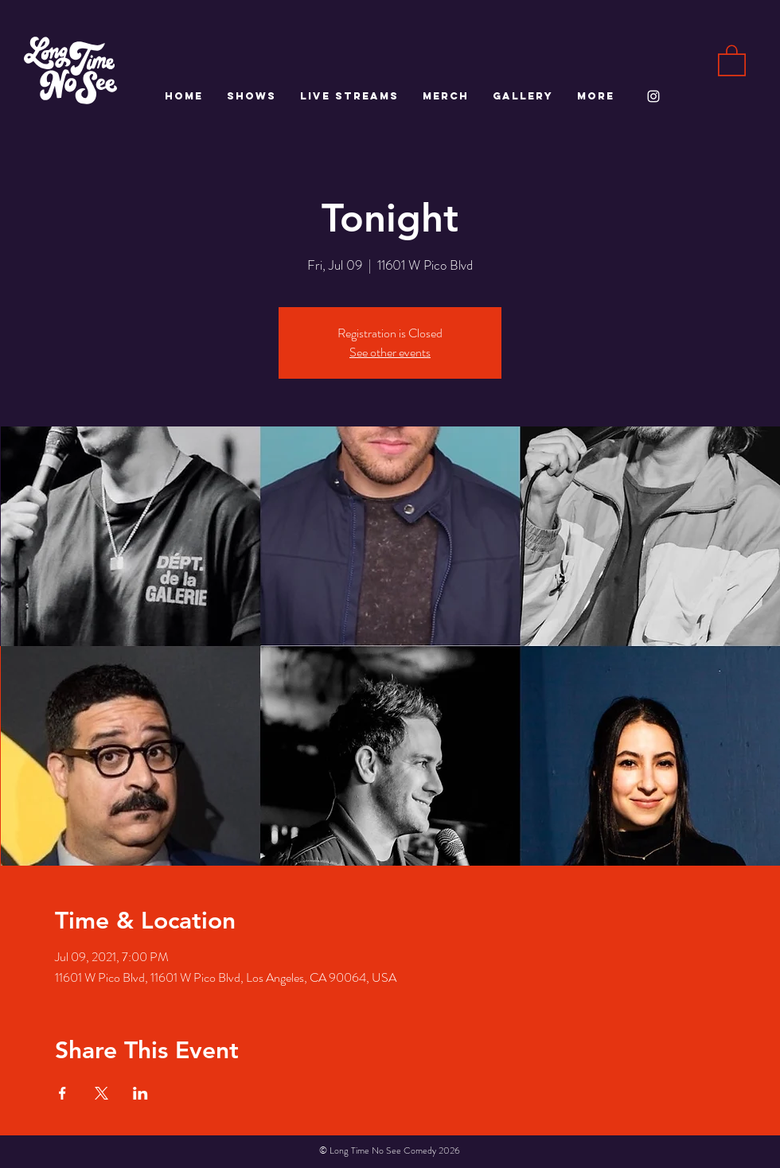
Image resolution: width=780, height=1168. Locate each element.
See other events (390, 352)
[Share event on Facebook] (62, 1093)
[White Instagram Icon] (653, 96)
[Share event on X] (101, 1093)
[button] (732, 59)
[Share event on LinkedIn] (140, 1093)
